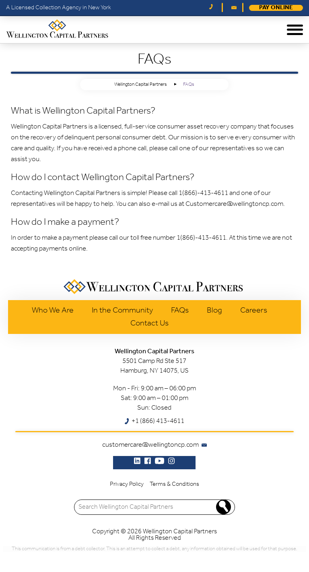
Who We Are (53, 311)
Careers (253, 311)
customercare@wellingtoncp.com (150, 444)
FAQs (180, 311)
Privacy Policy (127, 484)
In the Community (122, 311)
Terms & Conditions (174, 484)
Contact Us (149, 323)
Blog (214, 311)
